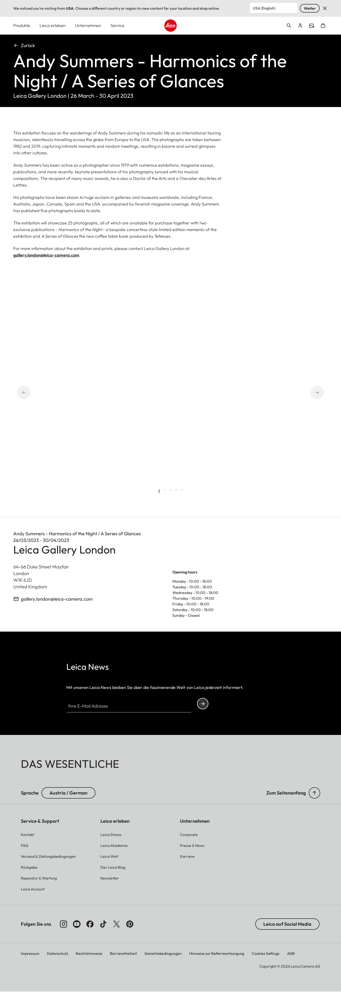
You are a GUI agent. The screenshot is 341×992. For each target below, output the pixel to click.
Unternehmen (88, 25)
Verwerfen (325, 8)
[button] (314, 793)
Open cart (323, 26)
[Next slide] (310, 392)
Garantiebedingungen (163, 953)
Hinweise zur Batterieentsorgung (216, 953)
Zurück (24, 46)
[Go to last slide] (30, 392)
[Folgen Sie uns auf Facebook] (90, 924)
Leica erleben (53, 25)
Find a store (311, 26)
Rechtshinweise (89, 953)
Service (117, 25)
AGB (291, 953)
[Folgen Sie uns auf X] (116, 924)
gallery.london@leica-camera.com (46, 255)
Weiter (310, 8)
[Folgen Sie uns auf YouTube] (76, 924)
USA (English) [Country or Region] (264, 8)
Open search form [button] (289, 26)
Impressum (30, 953)
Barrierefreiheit (123, 953)
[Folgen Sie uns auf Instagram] (63, 924)
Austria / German (68, 793)
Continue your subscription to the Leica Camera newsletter (203, 704)
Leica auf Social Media (287, 924)
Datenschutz (57, 953)
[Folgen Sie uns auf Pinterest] (130, 924)
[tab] (159, 491)
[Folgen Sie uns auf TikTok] (103, 924)
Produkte (21, 25)
